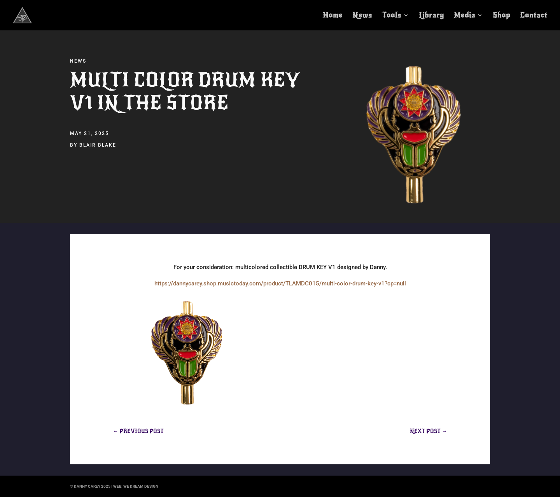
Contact (534, 15)
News (362, 15)
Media (464, 15)
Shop (501, 15)
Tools (391, 15)
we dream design (140, 486)
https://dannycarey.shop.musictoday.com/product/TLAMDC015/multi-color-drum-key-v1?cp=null (280, 283)
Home (333, 15)
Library (431, 15)
